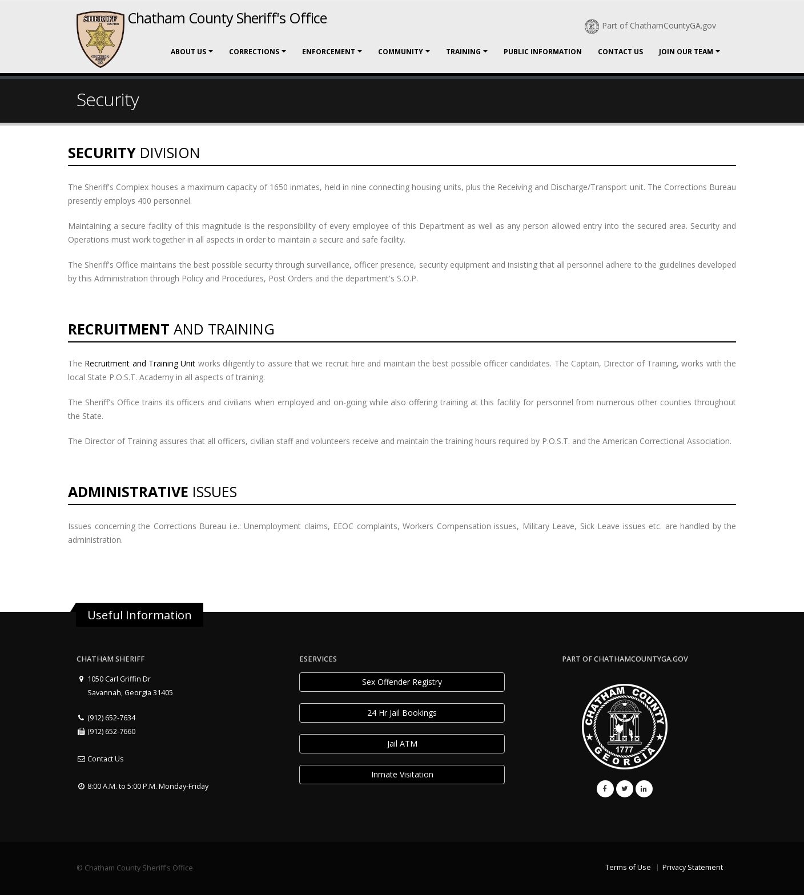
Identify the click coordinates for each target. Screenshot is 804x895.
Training (463, 52)
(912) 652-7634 (106, 718)
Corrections (254, 52)
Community (400, 52)
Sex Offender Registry (402, 681)
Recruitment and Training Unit (140, 363)
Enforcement (328, 52)
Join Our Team (686, 52)
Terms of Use (628, 867)
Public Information (543, 52)
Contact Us (620, 52)
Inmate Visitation (402, 774)
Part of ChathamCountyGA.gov (650, 25)
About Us (188, 52)
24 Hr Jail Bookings (402, 712)
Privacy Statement (692, 867)
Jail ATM (402, 743)
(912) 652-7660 (106, 731)
